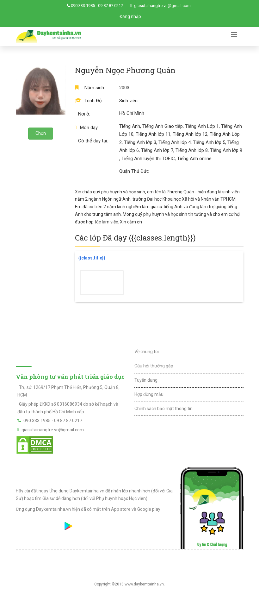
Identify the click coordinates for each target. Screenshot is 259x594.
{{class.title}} (91, 257)
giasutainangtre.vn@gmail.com (162, 5)
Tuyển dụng (145, 380)
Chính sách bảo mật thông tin (163, 408)
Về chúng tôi (146, 351)
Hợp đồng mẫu (148, 394)
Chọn (40, 133)
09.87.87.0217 (110, 5)
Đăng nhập (130, 16)
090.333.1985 (83, 5)
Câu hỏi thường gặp (153, 365)
